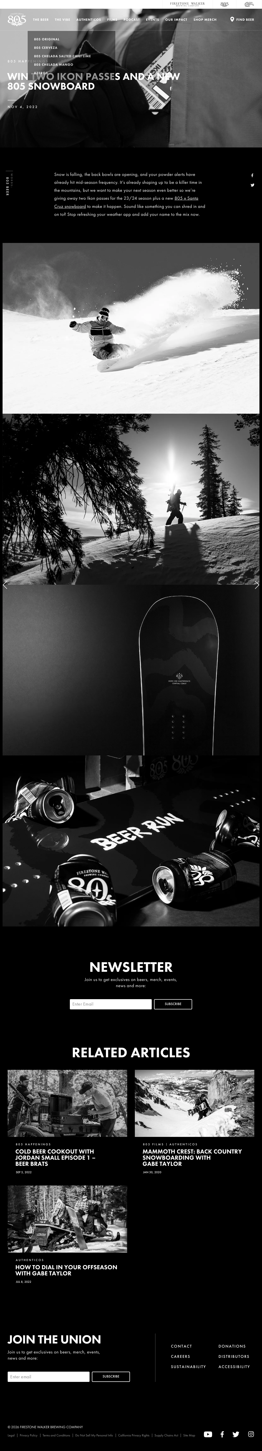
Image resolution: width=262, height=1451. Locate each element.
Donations (232, 1346)
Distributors (234, 1356)
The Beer (41, 19)
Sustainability (188, 1366)
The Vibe (62, 19)
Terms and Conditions (56, 1435)
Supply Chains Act (166, 1435)
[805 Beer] (224, 4)
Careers (180, 1356)
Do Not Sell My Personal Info (94, 1435)
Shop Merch (205, 19)
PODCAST (132, 19)
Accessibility (234, 1366)
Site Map (189, 1435)
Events (152, 19)
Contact (181, 1346)
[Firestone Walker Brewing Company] (187, 4)
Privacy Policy (28, 1435)
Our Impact (176, 19)
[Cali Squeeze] (249, 4)
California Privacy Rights (133, 1435)
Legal (11, 1435)
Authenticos (89, 19)
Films (112, 19)
